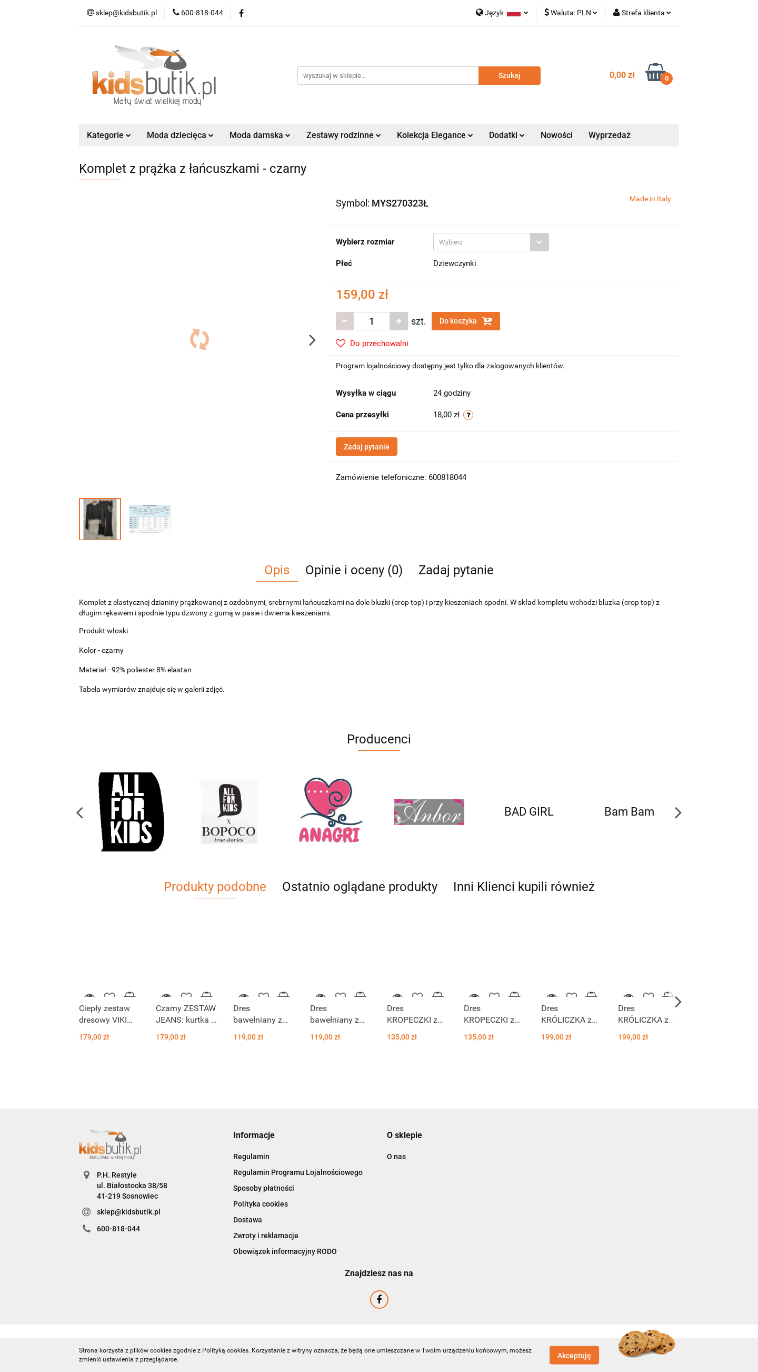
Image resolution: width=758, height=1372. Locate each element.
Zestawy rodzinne (343, 135)
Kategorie (109, 135)
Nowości (557, 135)
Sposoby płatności (263, 1188)
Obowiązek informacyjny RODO (285, 1251)
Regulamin (251, 1156)
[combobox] (491, 242)
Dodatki (507, 135)
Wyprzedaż (610, 135)
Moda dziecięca (180, 135)
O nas (396, 1156)
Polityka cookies (260, 1204)
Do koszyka (466, 321)
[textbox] (482, 242)
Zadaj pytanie (367, 447)
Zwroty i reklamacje (265, 1235)
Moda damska (260, 135)
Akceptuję (574, 1355)
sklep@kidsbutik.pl (129, 1212)
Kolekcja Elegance (435, 135)
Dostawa (247, 1220)
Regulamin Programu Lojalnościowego (298, 1172)
